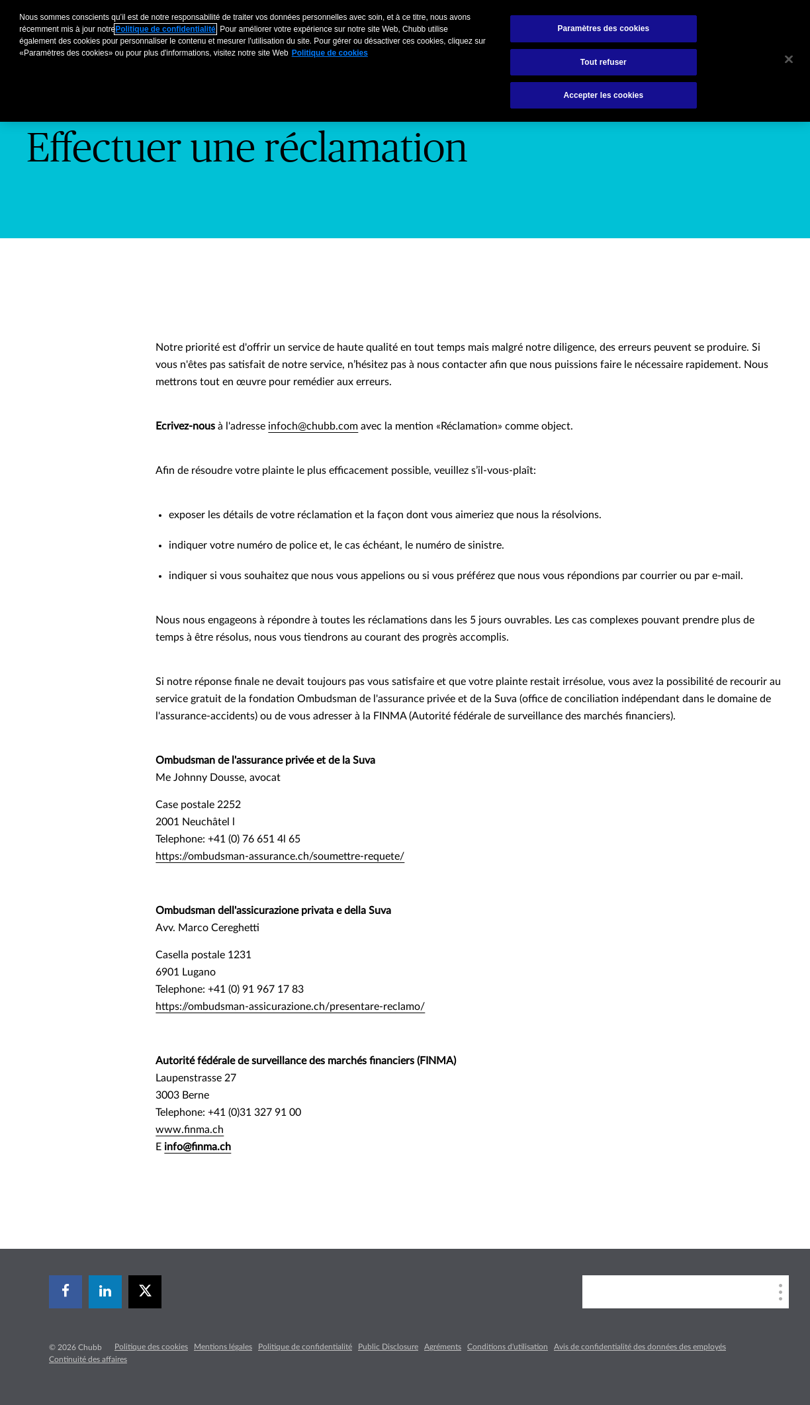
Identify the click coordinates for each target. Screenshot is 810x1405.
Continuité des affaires (88, 1359)
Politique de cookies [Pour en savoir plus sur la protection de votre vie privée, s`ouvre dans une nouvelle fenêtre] (330, 53)
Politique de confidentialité (305, 1347)
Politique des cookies (151, 1347)
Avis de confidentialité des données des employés (640, 1347)
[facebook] (65, 1291)
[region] (405, 61)
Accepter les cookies (603, 95)
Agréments (442, 1347)
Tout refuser (603, 62)
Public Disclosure (388, 1347)
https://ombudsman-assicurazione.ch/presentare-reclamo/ (290, 1006)
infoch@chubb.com (313, 426)
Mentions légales (223, 1347)
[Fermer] (788, 59)
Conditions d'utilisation (507, 1347)
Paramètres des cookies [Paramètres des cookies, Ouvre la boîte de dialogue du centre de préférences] (603, 28)
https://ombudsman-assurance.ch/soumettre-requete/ (280, 856)
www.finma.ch (190, 1129)
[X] (144, 1291)
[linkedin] (105, 1291)
